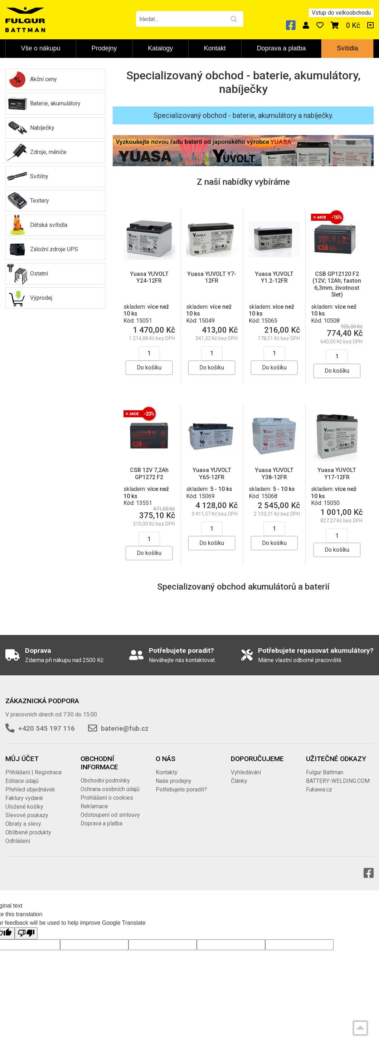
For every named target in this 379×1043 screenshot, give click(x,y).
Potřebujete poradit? (181, 789)
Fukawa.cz (319, 789)
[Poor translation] (26, 933)
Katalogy (160, 48)
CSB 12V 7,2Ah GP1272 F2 (149, 473)
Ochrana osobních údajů (110, 789)
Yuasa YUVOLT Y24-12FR (149, 277)
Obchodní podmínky (105, 780)
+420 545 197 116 (46, 728)
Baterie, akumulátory (55, 103)
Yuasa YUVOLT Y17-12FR (336, 473)
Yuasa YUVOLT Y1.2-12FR (274, 277)
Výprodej (41, 297)
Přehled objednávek (30, 789)
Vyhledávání (246, 772)
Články (239, 781)
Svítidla (347, 48)
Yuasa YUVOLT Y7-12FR (211, 277)
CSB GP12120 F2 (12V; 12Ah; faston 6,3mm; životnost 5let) (336, 284)
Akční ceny (43, 79)
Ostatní (39, 273)
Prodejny (104, 48)
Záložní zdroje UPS (54, 249)
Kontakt (215, 48)
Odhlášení (17, 841)
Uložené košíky (24, 806)
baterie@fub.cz (125, 728)
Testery (39, 200)
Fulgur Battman (324, 772)
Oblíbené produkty (28, 832)
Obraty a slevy (23, 823)
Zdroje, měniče (48, 152)
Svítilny (39, 176)
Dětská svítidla (48, 225)
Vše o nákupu (40, 48)
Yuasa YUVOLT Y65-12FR (212, 473)
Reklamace (94, 806)
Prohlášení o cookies (107, 797)
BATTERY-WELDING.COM (338, 781)
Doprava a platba (281, 48)
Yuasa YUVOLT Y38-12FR (274, 473)
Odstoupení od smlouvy (110, 814)
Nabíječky (42, 127)
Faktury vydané (24, 798)
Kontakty (167, 772)
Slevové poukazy (26, 815)
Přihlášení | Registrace (33, 772)
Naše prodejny (173, 781)
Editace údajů (22, 781)
